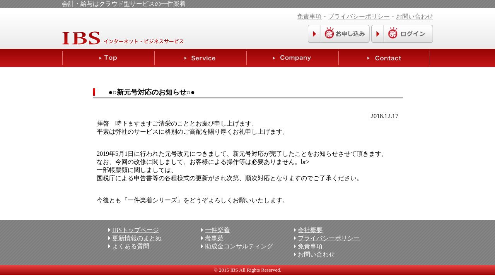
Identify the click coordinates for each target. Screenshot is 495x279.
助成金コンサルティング (239, 246)
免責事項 (309, 16)
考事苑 (214, 238)
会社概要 (310, 230)
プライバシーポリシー (359, 16)
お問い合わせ (414, 16)
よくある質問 (130, 246)
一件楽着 (217, 230)
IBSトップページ (135, 230)
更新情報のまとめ (137, 238)
